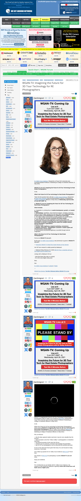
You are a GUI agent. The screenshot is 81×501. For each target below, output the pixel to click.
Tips (7, 114)
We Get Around (7, 495)
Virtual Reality (9, 138)
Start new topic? (40, 481)
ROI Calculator (64, 23)
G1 (77, 74)
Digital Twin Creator (10, 140)
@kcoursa (61, 418)
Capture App (8, 150)
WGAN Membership (40, 75)
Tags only (39, 65)
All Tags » (8, 157)
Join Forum (35, 23)
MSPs (41, 80)
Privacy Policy (76, 492)
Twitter (30, 119)
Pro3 (10, 74)
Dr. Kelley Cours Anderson (41, 181)
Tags (7, 95)
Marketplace (45, 19)
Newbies (8, 125)
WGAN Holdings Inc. (20, 495)
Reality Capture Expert (10, 119)
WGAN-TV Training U (74, 18)
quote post (49, 98)
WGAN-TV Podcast (6, 23)
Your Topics (9, 87)
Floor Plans (8, 142)
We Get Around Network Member (30, 131)
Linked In (26, 119)
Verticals (72, 72)
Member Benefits (45, 23)
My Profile (26, 19)
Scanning (8, 112)
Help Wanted (8, 104)
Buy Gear (55, 26)
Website (28, 112)
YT (75, 80)
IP (73, 273)
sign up (73, 65)
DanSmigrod (39, 98)
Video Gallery (9, 90)
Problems (8, 122)
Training (62, 72)
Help (8, 492)
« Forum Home (26, 93)
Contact (3, 492)
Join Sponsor (36, 26)
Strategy (8, 146)
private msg (46, 98)
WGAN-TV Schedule (26, 23)
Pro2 (20, 74)
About (6, 19)
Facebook (28, 119)
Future (24, 80)
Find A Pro (35, 19)
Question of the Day (10, 131)
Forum (16, 19)
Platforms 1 (43, 72)
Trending (8, 92)
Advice (7, 101)
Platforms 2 (49, 72)
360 (7, 106)
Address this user (52, 98)
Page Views (33, 49)
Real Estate (8, 135)
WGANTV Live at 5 (10, 155)
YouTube (26, 122)
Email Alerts (69, 80)
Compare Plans (55, 23)
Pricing (7, 133)
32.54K (29, 109)
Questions (8, 129)
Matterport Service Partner (26, 126)
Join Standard (16, 26)
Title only (31, 65)
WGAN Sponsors (26, 26)
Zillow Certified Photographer (26, 131)
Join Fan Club (74, 23)
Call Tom (64, 26)
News (7, 117)
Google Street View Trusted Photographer (30, 126)
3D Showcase (9, 108)
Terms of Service (67, 492)
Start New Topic (10, 81)
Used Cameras (54, 19)
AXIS (23, 74)
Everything (47, 65)
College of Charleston (40, 199)
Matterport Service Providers (33, 80)
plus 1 (65, 98)
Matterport (14, 72)
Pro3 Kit (15, 74)
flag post (75, 273)
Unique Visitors (13, 49)
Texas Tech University (41, 198)
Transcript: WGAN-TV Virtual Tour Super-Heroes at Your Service (52, 244)
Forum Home (9, 85)
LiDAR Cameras (30, 72)
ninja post (79, 495)
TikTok (28, 122)
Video (7, 99)
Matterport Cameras (22, 72)
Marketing (67, 72)
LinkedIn (51, 266)
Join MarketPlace (45, 26)
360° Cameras (37, 72)
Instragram (30, 122)
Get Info (9, 55)
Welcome (9, 72)
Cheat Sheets (56, 72)
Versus (7, 144)
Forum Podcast (16, 23)
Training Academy (64, 19)
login (62, 65)
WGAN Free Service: (51, 128)
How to (7, 110)
